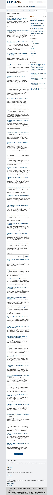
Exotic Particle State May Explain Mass (37, 22)
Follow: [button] (31, 2)
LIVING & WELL (32, 51)
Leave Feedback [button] (11, 483)
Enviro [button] (19, 10)
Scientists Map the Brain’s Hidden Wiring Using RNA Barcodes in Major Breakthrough (17, 385)
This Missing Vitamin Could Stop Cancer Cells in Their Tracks (38, 70)
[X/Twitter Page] (36, 2)
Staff (16, 488)
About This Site (12, 488)
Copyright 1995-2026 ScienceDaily (14, 490)
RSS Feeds (10, 467)
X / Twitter (10, 475)
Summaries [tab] (20, 256)
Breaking (32, 16)
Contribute (20, 488)
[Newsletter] (45, 2)
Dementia (32, 50)
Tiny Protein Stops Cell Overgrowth (37, 28)
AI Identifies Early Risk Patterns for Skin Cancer (16, 278)
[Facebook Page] (34, 2)
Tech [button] (16, 10)
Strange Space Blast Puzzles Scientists (37, 31)
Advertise (24, 488)
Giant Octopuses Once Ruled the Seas (37, 25)
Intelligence (33, 46)
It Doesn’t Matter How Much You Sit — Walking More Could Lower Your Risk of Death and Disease (18, 188)
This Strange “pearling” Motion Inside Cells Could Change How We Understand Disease (18, 415)
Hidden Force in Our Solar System (37, 30)
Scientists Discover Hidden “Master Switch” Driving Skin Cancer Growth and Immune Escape (17, 133)
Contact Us (10, 485)
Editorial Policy (35, 488)
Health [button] (11, 10)
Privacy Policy (29, 488)
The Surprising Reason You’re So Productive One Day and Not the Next (37, 76)
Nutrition (32, 55)
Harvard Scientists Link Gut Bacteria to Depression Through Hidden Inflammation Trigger (17, 19)
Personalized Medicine (35, 43)
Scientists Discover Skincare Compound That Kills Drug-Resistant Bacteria (38, 67)
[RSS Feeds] (43, 2)
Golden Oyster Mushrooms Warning (37, 33)
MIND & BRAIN (32, 71)
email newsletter (31, 6)
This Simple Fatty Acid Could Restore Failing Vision (17, 87)
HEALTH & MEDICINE (33, 38)
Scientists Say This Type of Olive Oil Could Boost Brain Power (38, 74)
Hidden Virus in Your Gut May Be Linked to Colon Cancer (18, 98)
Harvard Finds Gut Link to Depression (37, 20)
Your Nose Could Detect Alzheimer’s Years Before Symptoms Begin (38, 79)
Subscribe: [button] (39, 2)
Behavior (32, 48)
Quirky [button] (29, 10)
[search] (45, 11)
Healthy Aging (33, 53)
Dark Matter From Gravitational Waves (37, 23)
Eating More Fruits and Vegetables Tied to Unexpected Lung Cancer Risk (38, 86)
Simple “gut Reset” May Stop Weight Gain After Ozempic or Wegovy (38, 65)
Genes (32, 41)
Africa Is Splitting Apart (35, 18)
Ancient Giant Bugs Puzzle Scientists (37, 26)
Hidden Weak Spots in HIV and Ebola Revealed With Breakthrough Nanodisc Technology (17, 337)
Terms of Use (41, 488)
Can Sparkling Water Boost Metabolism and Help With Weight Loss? (38, 89)
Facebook (10, 474)
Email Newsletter (11, 465)
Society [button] (24, 10)
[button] (41, 14)
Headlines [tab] (26, 256)
